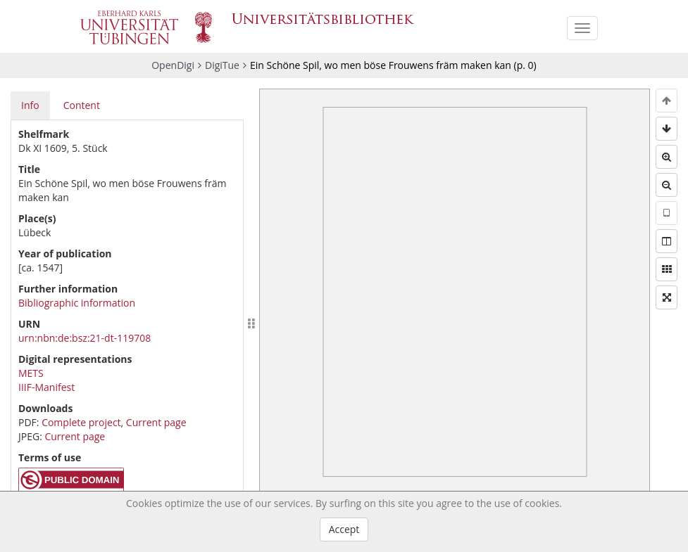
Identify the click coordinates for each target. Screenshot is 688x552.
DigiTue (222, 65)
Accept (344, 529)
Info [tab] (30, 105)
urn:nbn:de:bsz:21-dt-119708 (84, 338)
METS (31, 373)
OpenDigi (172, 65)
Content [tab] (81, 105)
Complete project (81, 422)
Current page (156, 422)
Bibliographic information (76, 302)
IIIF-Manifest (46, 387)
